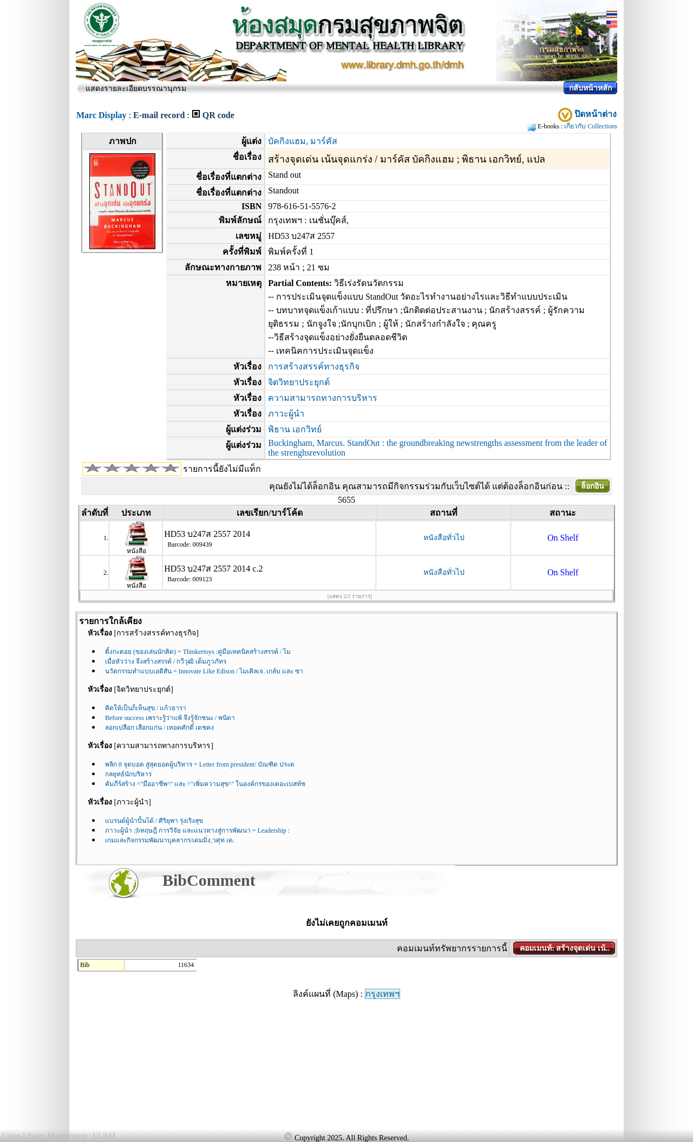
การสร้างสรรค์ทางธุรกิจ (313, 366)
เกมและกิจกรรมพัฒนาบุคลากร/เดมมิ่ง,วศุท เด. (169, 840)
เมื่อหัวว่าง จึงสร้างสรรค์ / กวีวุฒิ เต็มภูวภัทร (165, 661)
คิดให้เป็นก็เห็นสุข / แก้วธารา (145, 708)
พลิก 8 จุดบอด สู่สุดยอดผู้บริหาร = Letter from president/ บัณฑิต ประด (200, 764)
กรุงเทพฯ (382, 993)
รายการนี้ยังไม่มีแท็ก (222, 468)
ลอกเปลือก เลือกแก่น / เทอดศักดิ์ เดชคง (159, 727)
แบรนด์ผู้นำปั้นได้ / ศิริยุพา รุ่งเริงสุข (154, 821)
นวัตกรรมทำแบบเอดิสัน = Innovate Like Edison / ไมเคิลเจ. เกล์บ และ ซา (204, 671)
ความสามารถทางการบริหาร (322, 398)
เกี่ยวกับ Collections (590, 126)
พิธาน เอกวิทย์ (295, 429)
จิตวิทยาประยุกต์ (299, 382)
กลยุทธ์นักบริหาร (128, 774)
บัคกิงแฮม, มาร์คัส (302, 141)
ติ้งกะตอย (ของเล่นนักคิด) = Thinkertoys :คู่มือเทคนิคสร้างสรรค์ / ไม (198, 652)
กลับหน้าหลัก (590, 88)
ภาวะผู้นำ (286, 413)
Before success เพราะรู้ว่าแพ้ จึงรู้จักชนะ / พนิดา (170, 718)
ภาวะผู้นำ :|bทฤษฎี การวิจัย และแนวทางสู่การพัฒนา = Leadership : (197, 830)
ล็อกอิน (592, 486)
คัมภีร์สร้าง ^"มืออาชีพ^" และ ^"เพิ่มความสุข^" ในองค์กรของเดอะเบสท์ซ (205, 784)
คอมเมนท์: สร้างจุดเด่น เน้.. (565, 948)
